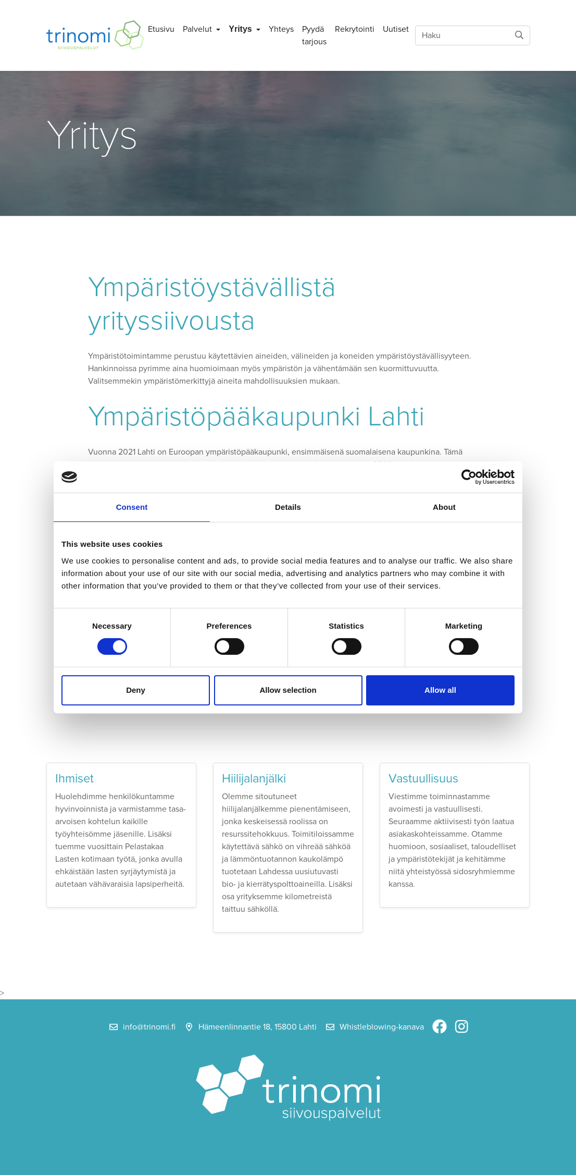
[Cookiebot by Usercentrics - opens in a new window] (469, 477)
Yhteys (281, 29)
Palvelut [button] (198, 29)
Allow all (440, 690)
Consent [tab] (132, 507)
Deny (135, 690)
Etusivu (161, 29)
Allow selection (287, 690)
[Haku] (472, 35)
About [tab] (444, 507)
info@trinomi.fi (149, 1027)
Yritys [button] (241, 29)
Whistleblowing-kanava (382, 1027)
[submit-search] (519, 35)
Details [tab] (288, 507)
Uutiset (396, 29)
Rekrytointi (354, 29)
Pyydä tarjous (314, 35)
